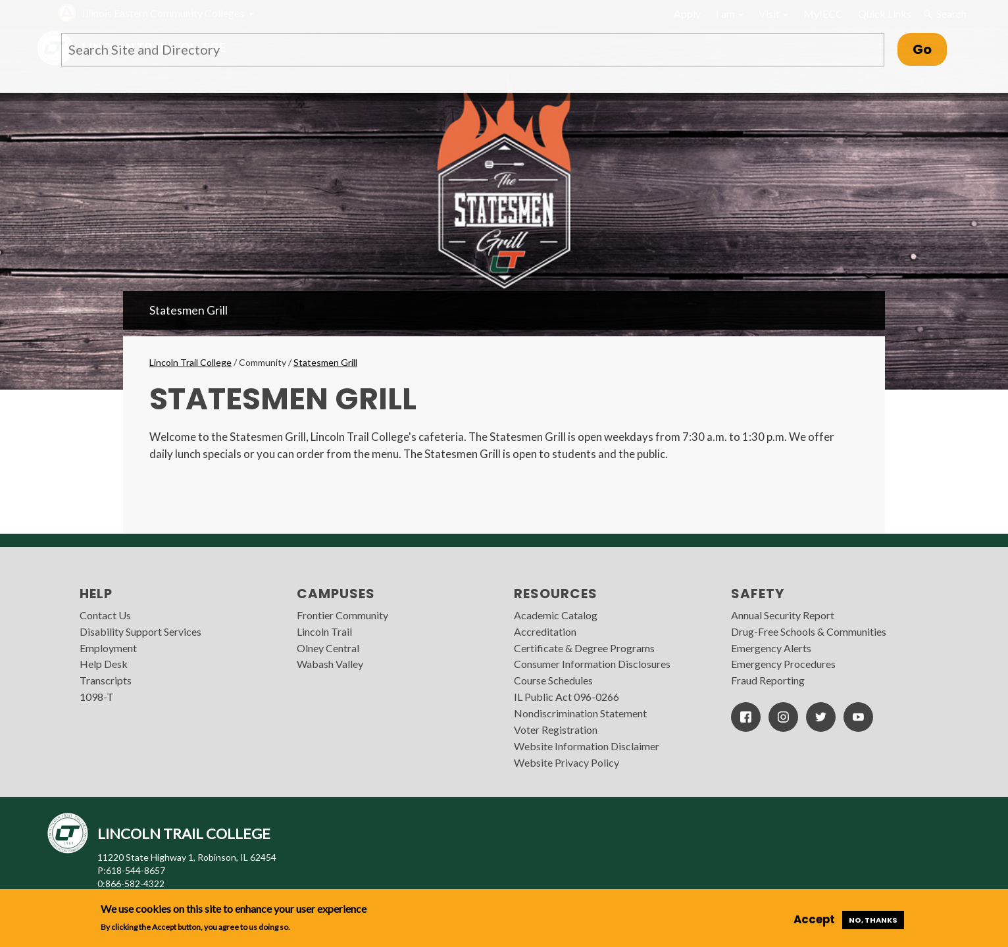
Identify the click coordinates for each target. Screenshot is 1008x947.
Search (944, 13)
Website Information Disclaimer (586, 746)
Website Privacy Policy (566, 762)
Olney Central (328, 648)
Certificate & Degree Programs (584, 648)
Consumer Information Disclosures (592, 663)
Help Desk (104, 663)
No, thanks (873, 920)
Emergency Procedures (783, 663)
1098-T (97, 696)
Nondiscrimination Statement (580, 713)
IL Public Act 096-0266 (566, 696)
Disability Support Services (140, 631)
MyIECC (823, 13)
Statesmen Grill (188, 310)
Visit (773, 13)
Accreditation (545, 631)
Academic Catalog (555, 615)
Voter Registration (555, 729)
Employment (108, 648)
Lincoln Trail (324, 631)
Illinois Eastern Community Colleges (163, 13)
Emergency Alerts (771, 648)
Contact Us (105, 615)
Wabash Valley (330, 663)
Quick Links (884, 13)
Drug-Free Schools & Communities (808, 631)
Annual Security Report (782, 615)
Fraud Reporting (768, 680)
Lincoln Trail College (190, 362)
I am (729, 13)
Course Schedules (553, 680)
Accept (814, 919)
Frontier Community (342, 615)
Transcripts (106, 680)
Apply (687, 13)
